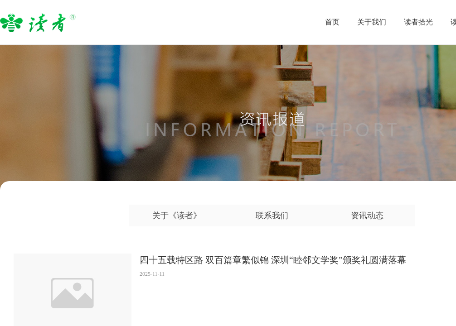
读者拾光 (418, 22)
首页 (332, 22)
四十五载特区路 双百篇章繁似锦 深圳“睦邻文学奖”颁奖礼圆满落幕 (273, 260)
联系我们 (272, 215)
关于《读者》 (176, 215)
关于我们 (371, 22)
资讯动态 (367, 215)
